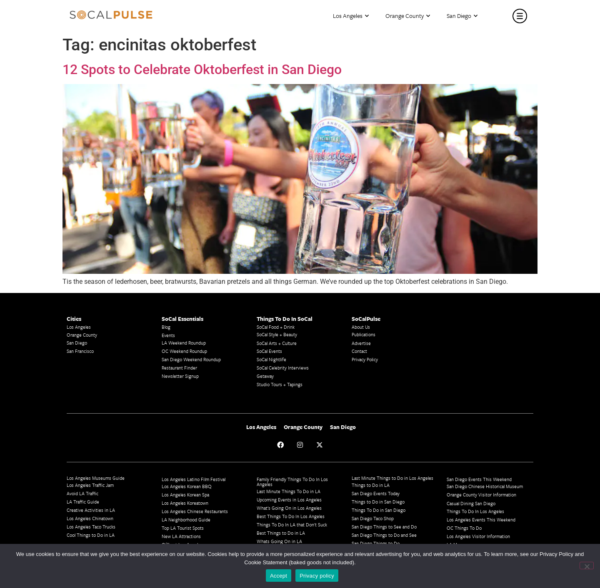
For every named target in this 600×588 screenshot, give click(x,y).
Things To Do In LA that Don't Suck (292, 524)
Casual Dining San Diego (471, 503)
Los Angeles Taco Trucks (91, 526)
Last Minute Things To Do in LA (288, 491)
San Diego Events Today (376, 493)
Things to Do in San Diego (378, 501)
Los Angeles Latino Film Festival (193, 479)
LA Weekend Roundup (184, 342)
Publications (363, 334)
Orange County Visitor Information (481, 494)
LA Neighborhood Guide (186, 519)
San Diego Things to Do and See (384, 534)
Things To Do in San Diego (378, 510)
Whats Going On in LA (279, 541)
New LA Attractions (181, 536)
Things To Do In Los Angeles (475, 511)
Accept (278, 576)
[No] (587, 565)
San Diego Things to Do (376, 543)
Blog (166, 326)
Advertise (361, 343)
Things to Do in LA (371, 485)
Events (168, 335)
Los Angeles (351, 16)
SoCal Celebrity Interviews (283, 367)
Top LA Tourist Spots (183, 527)
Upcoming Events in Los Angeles (289, 499)
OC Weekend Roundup (184, 351)
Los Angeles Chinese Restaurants (195, 511)
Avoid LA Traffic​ (82, 493)
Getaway (265, 376)
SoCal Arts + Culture (277, 343)
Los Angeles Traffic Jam (90, 485)
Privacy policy (317, 576)
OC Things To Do (464, 527)
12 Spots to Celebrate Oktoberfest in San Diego (202, 69)
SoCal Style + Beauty (277, 334)
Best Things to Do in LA (281, 532)
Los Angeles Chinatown (90, 518)
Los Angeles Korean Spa (185, 494)
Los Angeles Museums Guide (96, 477)
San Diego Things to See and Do (384, 526)
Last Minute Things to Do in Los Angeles (392, 477)
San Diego (462, 16)
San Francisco (80, 351)
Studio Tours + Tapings (279, 384)
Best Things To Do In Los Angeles (291, 516)
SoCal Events (269, 351)
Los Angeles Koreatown (185, 502)
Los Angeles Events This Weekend (481, 519)
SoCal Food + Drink (276, 326)
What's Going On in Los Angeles (289, 507)
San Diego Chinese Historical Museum (485, 486)
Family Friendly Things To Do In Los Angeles (292, 482)
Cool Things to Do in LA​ (91, 534)
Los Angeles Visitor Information (478, 536)
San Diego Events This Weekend (479, 479)
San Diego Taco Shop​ (373, 518)
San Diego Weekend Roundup (191, 359)
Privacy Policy (365, 359)
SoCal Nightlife (271, 359)
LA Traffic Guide (83, 501)
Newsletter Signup (180, 376)
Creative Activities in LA (91, 510)
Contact (359, 351)
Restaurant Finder (179, 367)
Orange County (407, 16)
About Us (361, 326)
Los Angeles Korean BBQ (187, 486)
